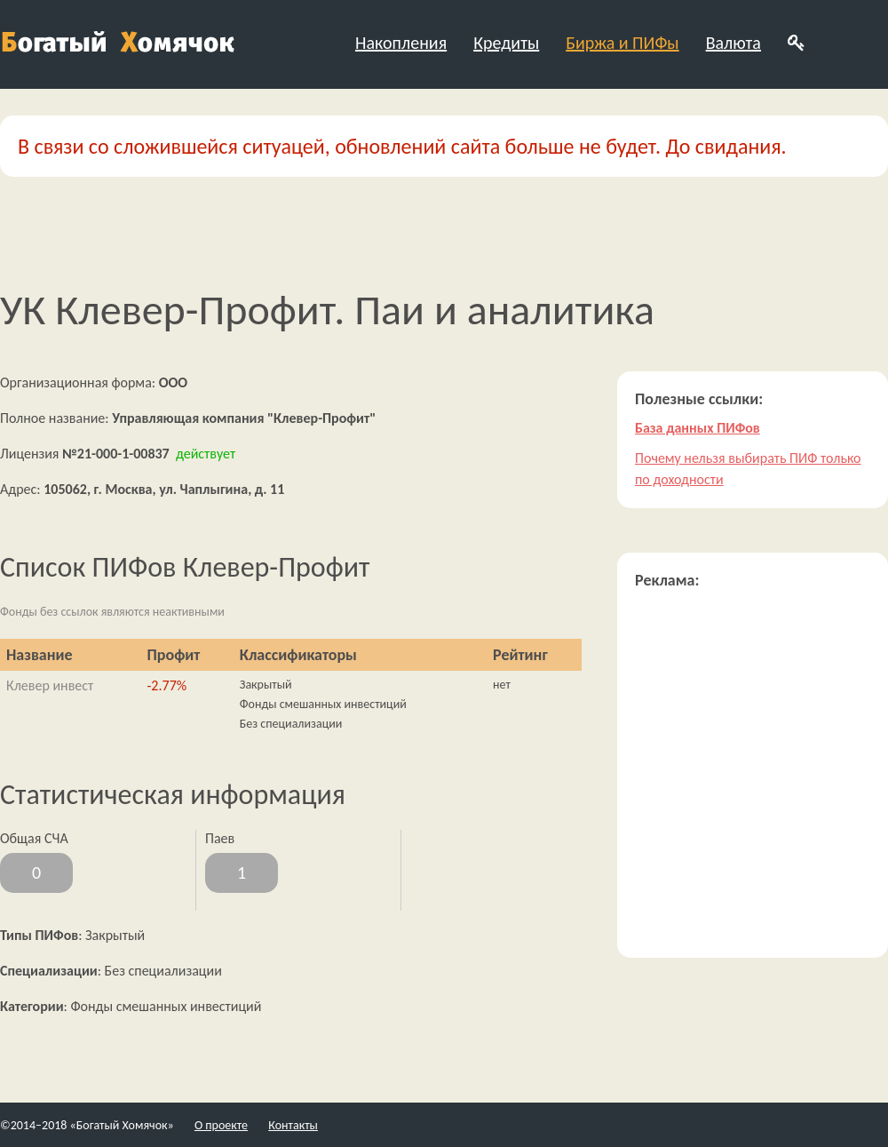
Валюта (733, 42)
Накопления (401, 42)
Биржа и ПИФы (622, 42)
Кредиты (506, 42)
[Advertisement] (166, 773)
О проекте (221, 1125)
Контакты (293, 1125)
